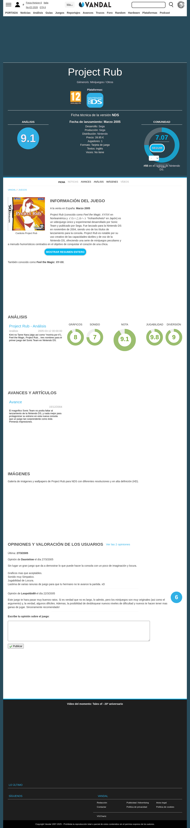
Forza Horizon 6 (34, 2)
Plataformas (149, 12)
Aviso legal (161, 802)
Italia (46, 2)
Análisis (38, 12)
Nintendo (102, 133)
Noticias (25, 12)
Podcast (165, 12)
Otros (109, 82)
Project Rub (95, 72)
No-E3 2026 (32, 7)
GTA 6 (43, 7)
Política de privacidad (137, 807)
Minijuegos (97, 82)
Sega (102, 126)
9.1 (28, 138)
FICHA (61, 182)
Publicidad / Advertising (138, 802)
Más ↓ (70, 4)
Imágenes (112, 182)
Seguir (157, 148)
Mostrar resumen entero (65, 251)
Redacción (102, 802)
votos (162, 167)
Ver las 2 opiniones (118, 544)
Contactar (101, 807)
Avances (88, 12)
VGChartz (101, 816)
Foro (110, 12)
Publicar (15, 646)
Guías (49, 12)
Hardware (134, 12)
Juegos (59, 12)
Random (120, 12)
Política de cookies (165, 807)
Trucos (100, 12)
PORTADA (11, 12)
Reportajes (73, 12)
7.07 (161, 137)
